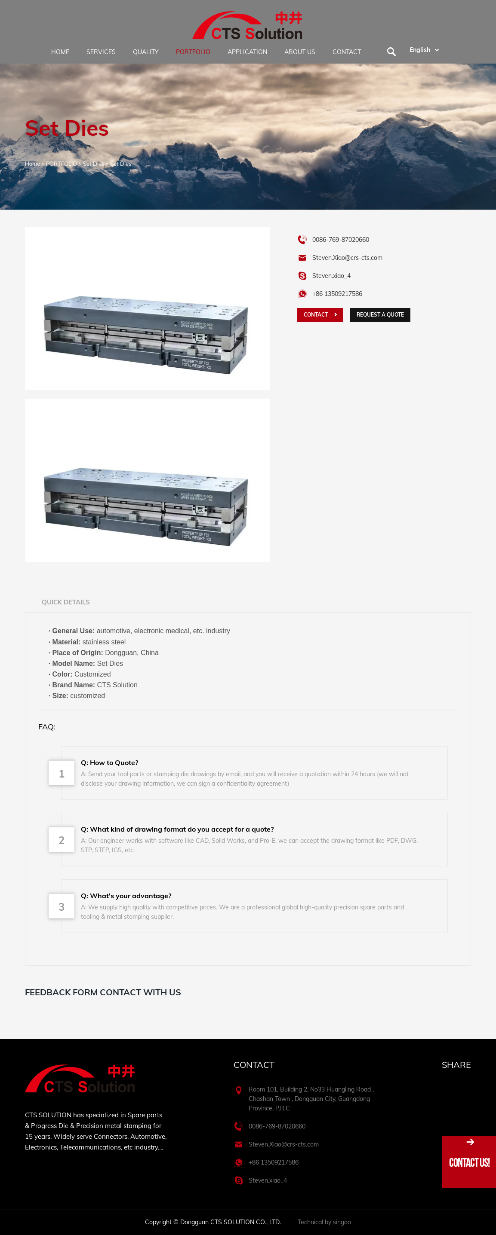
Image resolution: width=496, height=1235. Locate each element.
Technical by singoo (324, 1222)
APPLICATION (247, 52)
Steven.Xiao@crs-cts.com (347, 258)
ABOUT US (299, 52)
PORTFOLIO (193, 52)
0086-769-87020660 (340, 240)
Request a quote (380, 314)
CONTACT (347, 52)
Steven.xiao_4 (331, 276)
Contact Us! (469, 1162)
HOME (60, 52)
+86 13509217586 (274, 1162)
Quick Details (66, 602)
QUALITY (146, 52)
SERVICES (101, 52)
